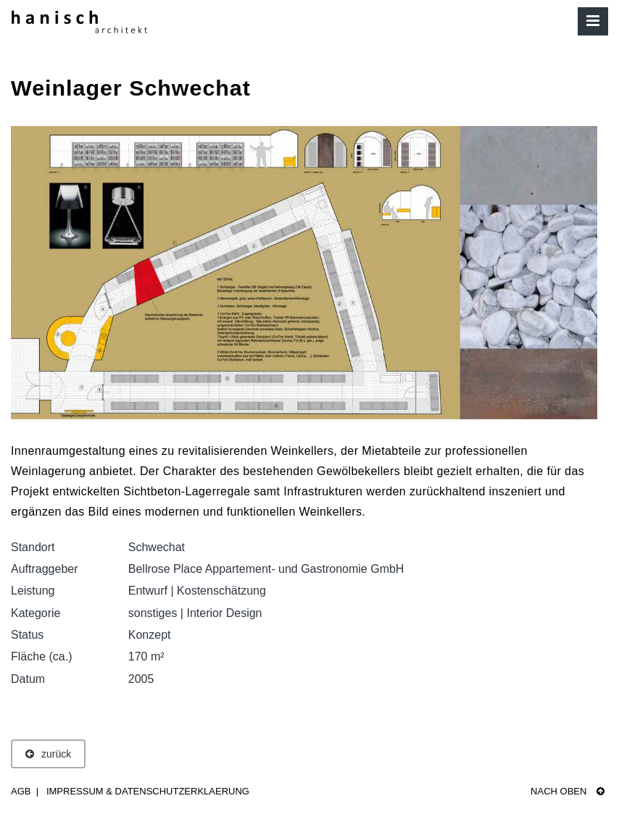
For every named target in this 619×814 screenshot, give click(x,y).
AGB (20, 791)
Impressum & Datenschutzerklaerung (147, 791)
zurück (48, 754)
